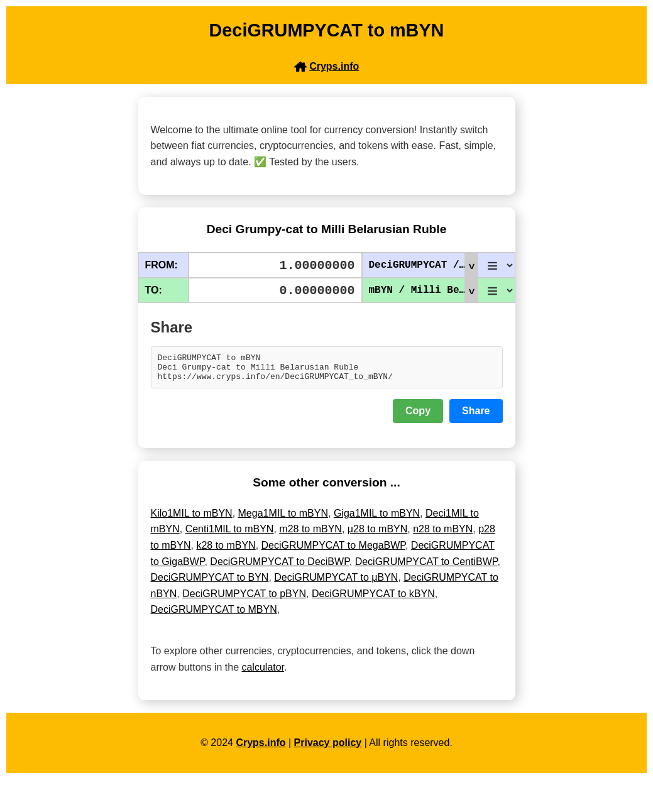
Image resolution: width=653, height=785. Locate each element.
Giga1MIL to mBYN (377, 518)
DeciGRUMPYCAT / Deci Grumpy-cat (423, 265)
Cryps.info (260, 748)
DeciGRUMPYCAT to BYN (210, 583)
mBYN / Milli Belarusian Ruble (423, 290)
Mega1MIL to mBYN (283, 518)
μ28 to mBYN (377, 534)
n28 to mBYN (443, 534)
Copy (418, 416)
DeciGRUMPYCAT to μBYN (336, 583)
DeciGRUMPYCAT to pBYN (244, 599)
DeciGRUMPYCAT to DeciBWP (279, 567)
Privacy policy (328, 748)
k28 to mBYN (225, 551)
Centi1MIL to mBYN (229, 534)
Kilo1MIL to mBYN (192, 518)
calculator (262, 672)
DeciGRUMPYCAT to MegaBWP (333, 551)
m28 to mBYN (310, 534)
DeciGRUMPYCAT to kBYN (373, 599)
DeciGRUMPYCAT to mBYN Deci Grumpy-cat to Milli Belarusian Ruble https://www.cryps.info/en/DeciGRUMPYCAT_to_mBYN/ (327, 370)
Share (476, 416)
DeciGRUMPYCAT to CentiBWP (426, 567)
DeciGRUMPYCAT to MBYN (214, 615)
